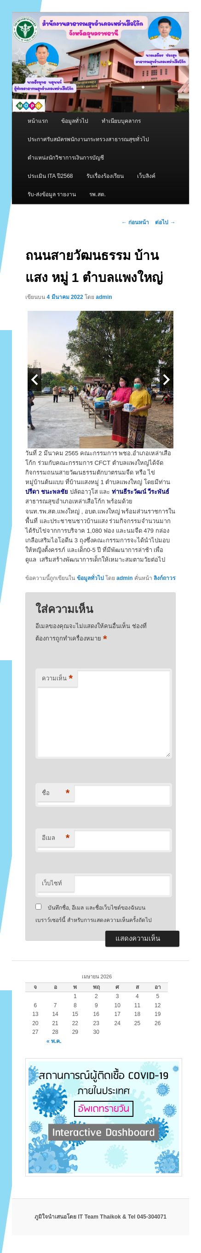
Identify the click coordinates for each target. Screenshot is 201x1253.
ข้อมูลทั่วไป (74, 121)
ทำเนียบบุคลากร (121, 121)
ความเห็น (57, 678)
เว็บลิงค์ (146, 176)
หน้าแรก (38, 121)
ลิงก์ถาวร (164, 578)
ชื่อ (55, 793)
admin (104, 297)
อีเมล (55, 838)
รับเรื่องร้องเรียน (105, 176)
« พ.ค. (54, 1041)
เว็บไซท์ (52, 883)
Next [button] (166, 379)
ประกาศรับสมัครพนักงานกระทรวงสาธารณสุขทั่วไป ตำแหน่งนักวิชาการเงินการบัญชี (88, 148)
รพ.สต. (97, 194)
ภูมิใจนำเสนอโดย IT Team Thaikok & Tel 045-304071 (100, 1217)
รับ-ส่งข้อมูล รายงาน (52, 194)
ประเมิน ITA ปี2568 (50, 176)
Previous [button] (34, 379)
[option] (100, 379)
